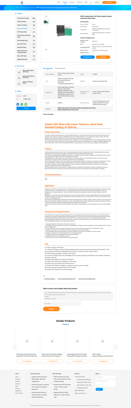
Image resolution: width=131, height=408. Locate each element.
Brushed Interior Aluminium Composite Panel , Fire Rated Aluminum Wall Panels (39, 395)
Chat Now (109, 2)
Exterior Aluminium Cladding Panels (87, 279)
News (16, 386)
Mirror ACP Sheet (26, 56)
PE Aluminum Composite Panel (26, 36)
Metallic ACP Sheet (26, 59)
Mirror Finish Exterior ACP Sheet (28, 71)
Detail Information (48, 68)
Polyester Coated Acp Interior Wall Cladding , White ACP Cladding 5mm (39, 379)
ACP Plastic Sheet (26, 32)
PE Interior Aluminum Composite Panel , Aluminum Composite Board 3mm (40, 387)
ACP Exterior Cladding (49, 279)
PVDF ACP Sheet (26, 22)
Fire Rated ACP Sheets (26, 18)
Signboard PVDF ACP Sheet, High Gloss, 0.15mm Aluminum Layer (62, 395)
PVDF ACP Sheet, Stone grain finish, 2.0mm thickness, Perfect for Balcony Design (62, 379)
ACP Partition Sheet (26, 40)
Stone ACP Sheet (26, 44)
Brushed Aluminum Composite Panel (26, 51)
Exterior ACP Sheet (26, 28)
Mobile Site (18, 390)
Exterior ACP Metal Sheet (28, 82)
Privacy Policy (19, 393)
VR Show (17, 381)
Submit (51, 309)
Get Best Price (87, 57)
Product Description (60, 68)
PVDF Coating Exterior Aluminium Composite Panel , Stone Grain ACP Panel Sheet (102, 356)
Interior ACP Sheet (26, 25)
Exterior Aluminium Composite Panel (66, 279)
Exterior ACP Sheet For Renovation (29, 76)
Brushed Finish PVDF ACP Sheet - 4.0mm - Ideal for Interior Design (62, 387)
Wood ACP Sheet (26, 47)
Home (17, 376)
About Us (17, 383)
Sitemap (17, 388)
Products (17, 379)
